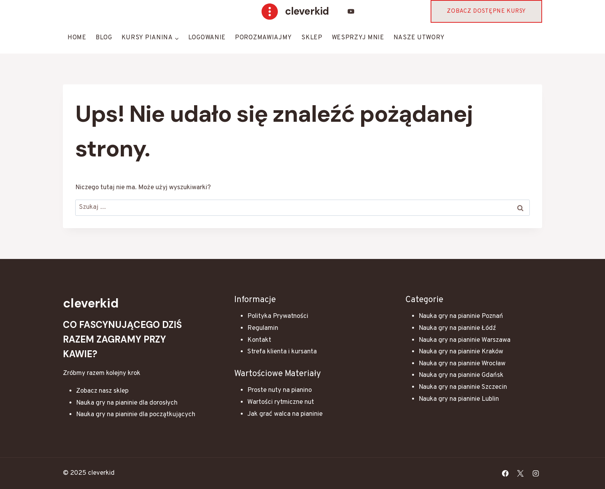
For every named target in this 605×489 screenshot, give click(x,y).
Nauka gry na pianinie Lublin (459, 399)
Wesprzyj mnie (358, 38)
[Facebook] (505, 473)
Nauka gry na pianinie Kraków (461, 352)
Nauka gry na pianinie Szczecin (463, 387)
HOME (77, 38)
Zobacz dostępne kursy (486, 11)
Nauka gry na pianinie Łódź (457, 328)
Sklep (312, 38)
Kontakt (259, 340)
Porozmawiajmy (263, 38)
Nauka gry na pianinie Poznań (461, 316)
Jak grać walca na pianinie (285, 414)
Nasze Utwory (419, 38)
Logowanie (207, 38)
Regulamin (262, 328)
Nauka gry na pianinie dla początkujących (135, 414)
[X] (520, 473)
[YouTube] (351, 11)
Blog (104, 38)
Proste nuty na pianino (279, 390)
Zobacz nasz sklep (102, 391)
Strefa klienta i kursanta (282, 352)
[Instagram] (535, 473)
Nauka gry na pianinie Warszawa (464, 340)
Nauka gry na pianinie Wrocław (462, 364)
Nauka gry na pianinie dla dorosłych (126, 403)
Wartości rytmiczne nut (280, 402)
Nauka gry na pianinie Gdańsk (461, 375)
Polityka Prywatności (277, 316)
